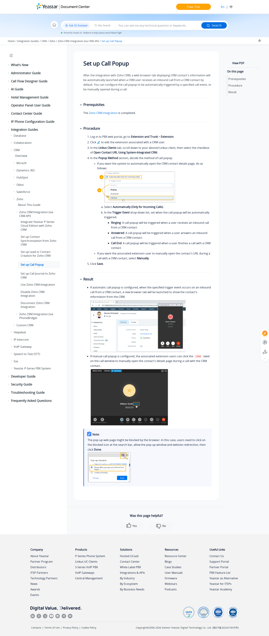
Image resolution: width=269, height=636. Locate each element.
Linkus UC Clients (86, 562)
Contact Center (130, 562)
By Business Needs (132, 589)
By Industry (127, 578)
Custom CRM (24, 325)
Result (232, 92)
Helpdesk (20, 332)
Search (214, 25)
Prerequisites (237, 79)
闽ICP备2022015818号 (225, 627)
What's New (19, 65)
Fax (16, 361)
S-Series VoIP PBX (86, 567)
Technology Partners (44, 578)
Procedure (235, 85)
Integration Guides (28, 41)
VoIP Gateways (84, 573)
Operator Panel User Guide (30, 105)
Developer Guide (23, 376)
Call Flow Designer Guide (29, 81)
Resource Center (176, 556)
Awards (35, 589)
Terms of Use (52, 627)
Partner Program (41, 562)
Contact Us (216, 556)
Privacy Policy (70, 627)
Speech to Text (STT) (27, 354)
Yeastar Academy (220, 589)
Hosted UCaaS (129, 556)
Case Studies (173, 567)
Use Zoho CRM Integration (38, 285)
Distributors (38, 567)
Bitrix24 (21, 163)
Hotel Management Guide (29, 97)
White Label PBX (130, 567)
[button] (9, 65)
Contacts (36, 627)
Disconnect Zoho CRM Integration (35, 305)
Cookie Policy (88, 627)
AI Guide (17, 89)
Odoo (20, 185)
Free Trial (193, 7)
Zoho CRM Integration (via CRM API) (78, 41)
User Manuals (174, 573)
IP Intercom (21, 340)
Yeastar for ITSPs (220, 584)
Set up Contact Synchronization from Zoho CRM (38, 240)
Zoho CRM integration (103, 113)
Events (34, 595)
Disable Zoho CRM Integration (32, 294)
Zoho (52, 41)
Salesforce (23, 192)
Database (20, 136)
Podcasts (171, 589)
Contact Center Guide (26, 113)
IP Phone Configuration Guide (32, 121)
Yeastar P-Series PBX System (32, 368)
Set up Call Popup (112, 41)
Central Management (89, 578)
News (33, 584)
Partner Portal (218, 567)
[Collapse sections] (260, 40)
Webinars (171, 584)
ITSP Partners (39, 573)
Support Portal (219, 562)
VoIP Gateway (23, 347)
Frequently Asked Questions (31, 401)
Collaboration (23, 143)
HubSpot (22, 177)
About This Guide (29, 205)
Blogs (168, 562)
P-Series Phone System (90, 556)
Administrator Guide (26, 73)
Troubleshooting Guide (28, 392)
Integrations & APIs (132, 573)
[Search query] (158, 25)
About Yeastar (39, 556)
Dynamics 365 (25, 170)
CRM (44, 41)
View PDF (238, 63)
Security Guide (21, 384)
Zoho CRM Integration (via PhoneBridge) (36, 316)
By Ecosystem (129, 584)
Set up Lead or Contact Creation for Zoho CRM (36, 254)
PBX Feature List (219, 573)
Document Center (75, 6)
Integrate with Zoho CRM (37, 226)
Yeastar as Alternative (223, 578)
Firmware (171, 578)
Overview (21, 156)
